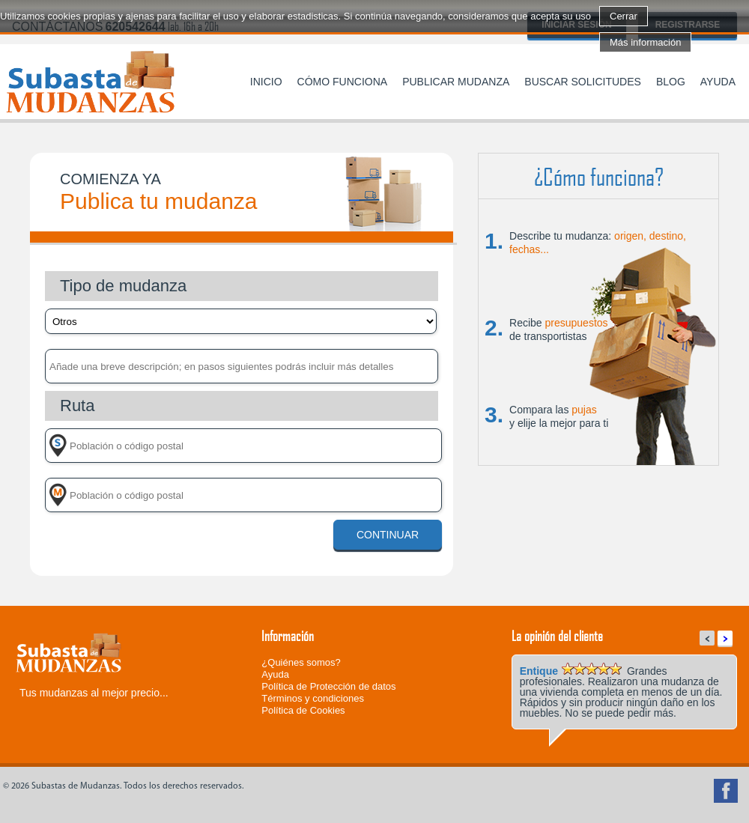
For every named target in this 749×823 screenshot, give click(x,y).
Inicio (266, 82)
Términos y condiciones (312, 698)
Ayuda (718, 82)
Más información (645, 42)
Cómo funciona (342, 82)
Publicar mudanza (455, 82)
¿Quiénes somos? (301, 662)
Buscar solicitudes (582, 82)
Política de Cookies (303, 710)
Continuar (388, 535)
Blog (670, 82)
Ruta (77, 405)
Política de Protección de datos (328, 686)
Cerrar (623, 16)
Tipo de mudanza (123, 285)
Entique (539, 671)
